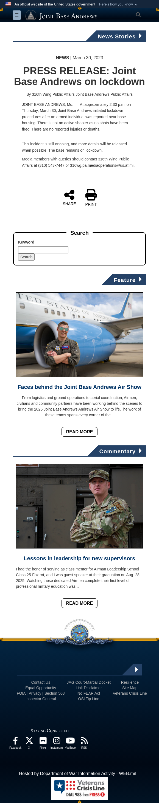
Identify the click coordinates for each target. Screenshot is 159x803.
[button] (119, 4)
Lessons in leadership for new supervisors (79, 558)
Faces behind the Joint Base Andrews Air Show (79, 387)
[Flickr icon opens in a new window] (43, 742)
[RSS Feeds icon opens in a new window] (84, 742)
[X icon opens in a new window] (29, 742)
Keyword (26, 242)
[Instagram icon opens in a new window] (56, 742)
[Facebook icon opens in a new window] (15, 742)
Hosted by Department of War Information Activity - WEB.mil (77, 773)
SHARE (69, 197)
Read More (79, 431)
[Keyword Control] (43, 249)
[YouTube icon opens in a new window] (70, 742)
